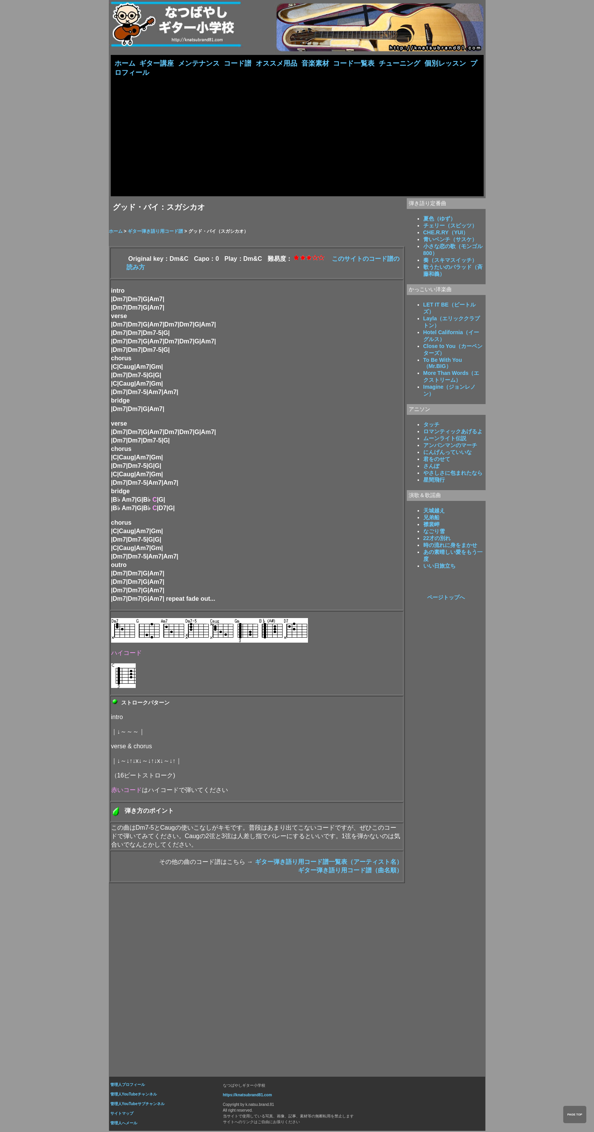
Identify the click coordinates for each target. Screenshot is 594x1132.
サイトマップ (121, 1114)
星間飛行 (434, 480)
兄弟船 (431, 518)
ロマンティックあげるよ (453, 432)
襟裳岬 (431, 525)
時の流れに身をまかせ (450, 546)
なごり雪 (434, 532)
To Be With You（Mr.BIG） (442, 364)
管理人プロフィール (127, 1085)
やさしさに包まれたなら (453, 474)
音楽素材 (315, 63)
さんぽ (431, 467)
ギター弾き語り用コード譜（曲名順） (350, 871)
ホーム (125, 63)
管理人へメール (123, 1124)
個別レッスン (445, 63)
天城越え (434, 511)
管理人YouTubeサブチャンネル (137, 1104)
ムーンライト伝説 (444, 439)
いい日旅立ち (439, 567)
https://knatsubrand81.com (247, 1096)
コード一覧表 (353, 63)
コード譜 (237, 63)
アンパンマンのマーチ (450, 446)
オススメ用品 (276, 63)
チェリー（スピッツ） (450, 226)
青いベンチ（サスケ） (450, 240)
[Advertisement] (297, 135)
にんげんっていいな (447, 453)
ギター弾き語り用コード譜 (155, 232)
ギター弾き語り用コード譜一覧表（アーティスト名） (329, 862)
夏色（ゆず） (439, 219)
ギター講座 (156, 63)
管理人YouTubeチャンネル (133, 1095)
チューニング (399, 63)
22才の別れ (437, 539)
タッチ (431, 425)
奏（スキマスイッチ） (450, 261)
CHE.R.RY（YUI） (446, 233)
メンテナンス (199, 63)
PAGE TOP (574, 1114)
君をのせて (436, 460)
